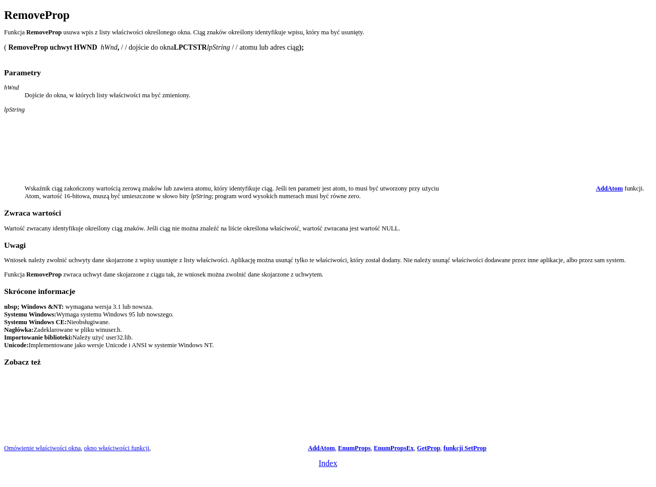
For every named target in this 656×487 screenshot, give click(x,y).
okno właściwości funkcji (116, 448)
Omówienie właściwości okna (42, 448)
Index (328, 463)
